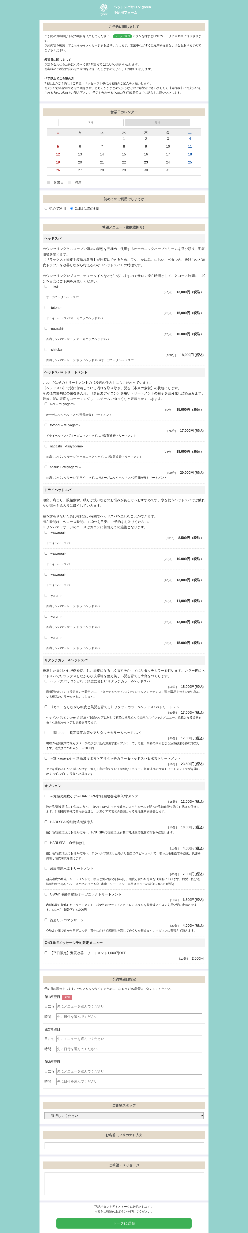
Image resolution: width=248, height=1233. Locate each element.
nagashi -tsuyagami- (124, 449)
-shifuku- (124, 353)
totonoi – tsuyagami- (124, 428)
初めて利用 (55, 208)
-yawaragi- (124, 536)
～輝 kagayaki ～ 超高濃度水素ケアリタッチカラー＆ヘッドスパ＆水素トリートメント (124, 762)
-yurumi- (124, 599)
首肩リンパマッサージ (124, 923)
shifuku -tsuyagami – (124, 470)
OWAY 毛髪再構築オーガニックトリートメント (124, 897)
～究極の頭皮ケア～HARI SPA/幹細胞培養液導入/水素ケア (124, 799)
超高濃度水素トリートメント (124, 872)
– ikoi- (124, 290)
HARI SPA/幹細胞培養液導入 (124, 825)
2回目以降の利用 (85, 208)
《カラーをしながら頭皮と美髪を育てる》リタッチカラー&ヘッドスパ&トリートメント (124, 710)
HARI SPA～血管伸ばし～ (124, 846)
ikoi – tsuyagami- (124, 407)
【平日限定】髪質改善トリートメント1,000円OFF (124, 956)
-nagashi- (124, 332)
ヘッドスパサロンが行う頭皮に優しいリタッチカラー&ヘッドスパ (124, 684)
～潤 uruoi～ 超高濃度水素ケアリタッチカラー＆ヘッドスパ (124, 736)
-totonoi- (124, 311)
